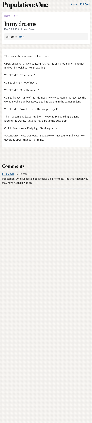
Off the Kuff (8, 174)
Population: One (25, 4)
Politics (21, 36)
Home (7, 15)
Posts (16, 15)
